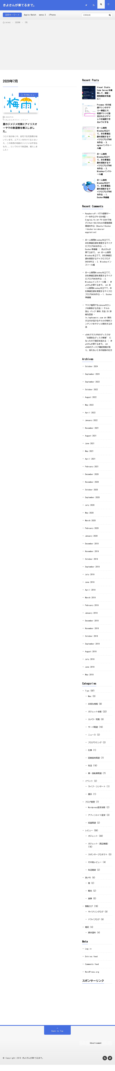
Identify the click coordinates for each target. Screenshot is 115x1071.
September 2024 (92, 377)
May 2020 (89, 516)
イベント (89, 784)
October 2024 (91, 369)
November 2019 (92, 554)
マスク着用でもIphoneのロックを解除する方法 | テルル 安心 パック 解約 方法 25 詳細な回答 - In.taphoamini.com (98, 311)
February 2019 (92, 608)
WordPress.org (92, 978)
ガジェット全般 (95, 715)
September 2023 (92, 385)
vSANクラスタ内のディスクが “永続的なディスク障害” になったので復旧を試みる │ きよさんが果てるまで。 (98, 341)
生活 (90, 769)
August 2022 (91, 400)
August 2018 (91, 655)
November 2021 (92, 431)
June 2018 (90, 670)
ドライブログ (94, 926)
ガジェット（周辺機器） (99, 847)
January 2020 (91, 539)
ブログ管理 (90, 805)
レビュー (24, 119)
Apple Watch (30, 15)
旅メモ (88, 884)
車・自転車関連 (95, 776)
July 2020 (90, 508)
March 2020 (90, 524)
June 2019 (90, 585)
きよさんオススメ (12, 119)
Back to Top (57, 1037)
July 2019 (90, 577)
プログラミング (95, 746)
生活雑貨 (92, 876)
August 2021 (91, 439)
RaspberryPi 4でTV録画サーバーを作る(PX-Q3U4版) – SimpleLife (98, 217)
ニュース (92, 738)
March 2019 (90, 601)
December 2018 (92, 624)
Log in (88, 955)
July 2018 (90, 662)
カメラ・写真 (94, 722)
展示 (90, 797)
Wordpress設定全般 (97, 810)
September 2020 (92, 500)
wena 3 (42, 15)
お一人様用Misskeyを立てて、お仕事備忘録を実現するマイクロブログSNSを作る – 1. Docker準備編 (104, 188)
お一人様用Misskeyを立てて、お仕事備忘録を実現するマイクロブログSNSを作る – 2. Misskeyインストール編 (98, 258)
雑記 (87, 933)
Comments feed (92, 970)
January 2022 (91, 423)
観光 (90, 897)
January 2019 (91, 616)
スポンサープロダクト (98, 858)
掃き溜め (92, 939)
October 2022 (91, 393)
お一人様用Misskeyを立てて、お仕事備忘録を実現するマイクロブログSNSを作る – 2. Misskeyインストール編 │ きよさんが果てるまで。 (98, 278)
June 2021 (90, 446)
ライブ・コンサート (97, 790)
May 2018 (89, 678)
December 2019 (92, 547)
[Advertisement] (57, 46)
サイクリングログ (96, 918)
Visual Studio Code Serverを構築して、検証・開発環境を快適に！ (104, 93)
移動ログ (89, 912)
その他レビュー (28, 95)
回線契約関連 (94, 761)
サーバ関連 (93, 730)
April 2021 (90, 462)
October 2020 (91, 493)
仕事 (90, 753)
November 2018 (92, 631)
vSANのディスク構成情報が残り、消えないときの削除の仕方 (98, 350)
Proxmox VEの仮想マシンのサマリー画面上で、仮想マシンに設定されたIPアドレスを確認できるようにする (104, 113)
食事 (90, 905)
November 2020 (92, 485)
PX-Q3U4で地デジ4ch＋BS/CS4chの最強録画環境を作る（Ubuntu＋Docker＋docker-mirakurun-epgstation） (98, 226)
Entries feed (91, 963)
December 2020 (92, 477)
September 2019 (92, 570)
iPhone (52, 15)
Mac (89, 699)
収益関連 (92, 826)
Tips (87, 694)
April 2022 (90, 416)
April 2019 (90, 593)
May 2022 (89, 408)
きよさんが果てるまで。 (33, 1064)
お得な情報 (93, 707)
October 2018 (91, 639)
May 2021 (89, 454)
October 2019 (91, 562)
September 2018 (92, 647)
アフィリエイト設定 (97, 818)
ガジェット (93, 839)
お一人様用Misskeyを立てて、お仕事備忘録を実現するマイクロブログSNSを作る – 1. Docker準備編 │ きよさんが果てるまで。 (98, 246)
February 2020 (92, 531)
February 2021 (92, 470)
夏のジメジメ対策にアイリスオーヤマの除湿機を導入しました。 (19, 128)
